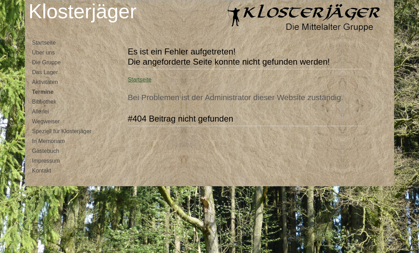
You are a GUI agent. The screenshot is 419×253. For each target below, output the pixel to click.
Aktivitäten (45, 82)
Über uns (43, 53)
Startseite (44, 43)
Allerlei (40, 112)
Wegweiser (46, 121)
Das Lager (45, 72)
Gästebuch (45, 151)
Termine (42, 92)
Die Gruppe (46, 62)
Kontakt (41, 171)
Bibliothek (44, 102)
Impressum (46, 161)
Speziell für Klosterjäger (61, 131)
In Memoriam (48, 141)
